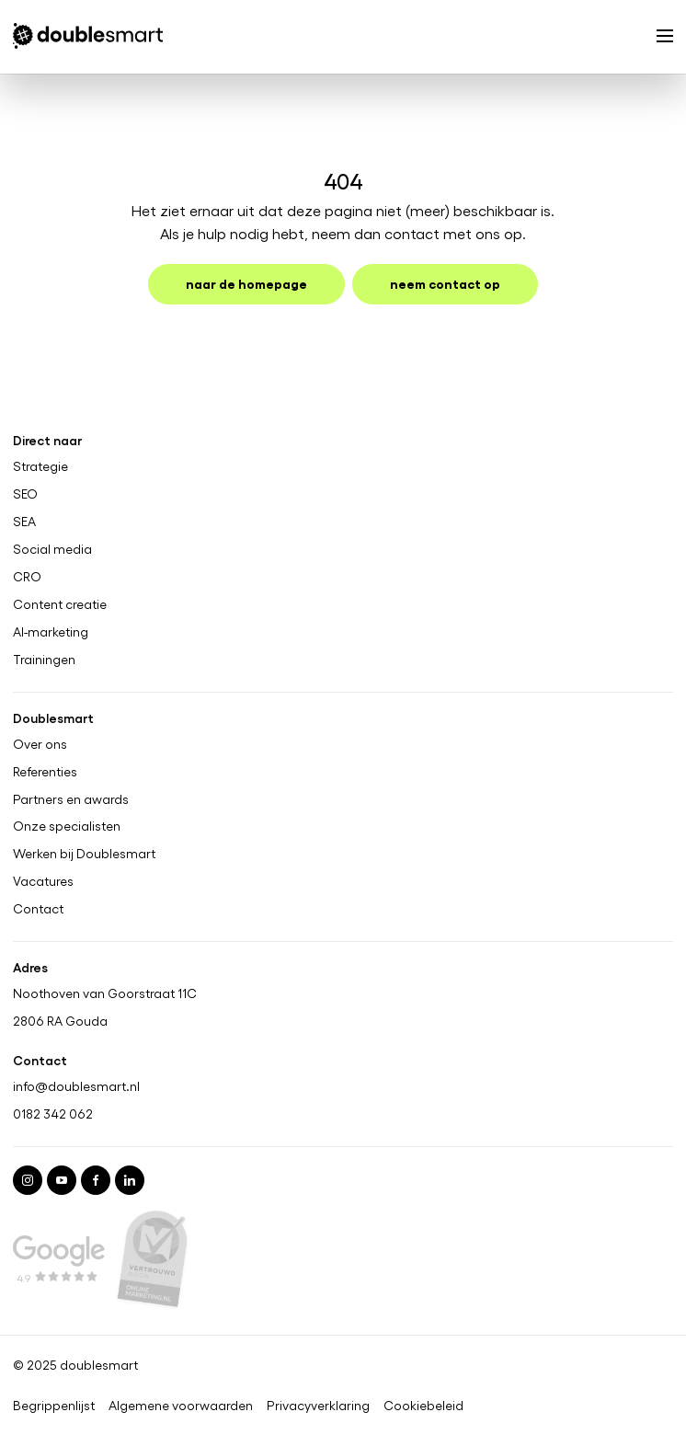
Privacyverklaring (318, 1405)
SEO (25, 494)
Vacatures (43, 881)
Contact (38, 908)
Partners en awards (71, 798)
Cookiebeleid (423, 1405)
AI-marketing (50, 631)
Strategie (40, 466)
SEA (24, 521)
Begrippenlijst (54, 1405)
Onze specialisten (66, 826)
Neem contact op (445, 283)
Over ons (40, 743)
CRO (27, 576)
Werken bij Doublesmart (84, 853)
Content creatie (60, 603)
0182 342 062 (53, 1113)
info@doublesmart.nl (76, 1086)
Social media (52, 549)
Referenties (45, 770)
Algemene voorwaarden (181, 1405)
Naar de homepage (246, 283)
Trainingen (44, 658)
